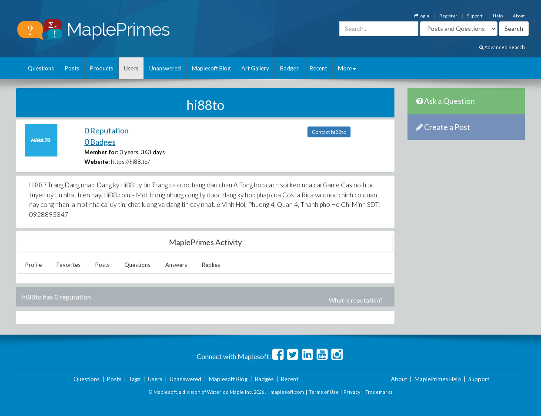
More (347, 68)
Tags (134, 379)
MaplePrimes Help (437, 379)
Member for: (101, 152)
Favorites (68, 264)
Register (448, 15)
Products (101, 68)
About (519, 15)
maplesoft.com (287, 392)
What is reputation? (356, 300)
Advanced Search (502, 47)
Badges (289, 68)
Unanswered (165, 68)
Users (131, 68)
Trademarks (379, 392)
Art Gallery (255, 68)
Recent (318, 68)
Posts (72, 68)
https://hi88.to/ (130, 161)
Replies (211, 264)
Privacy (352, 392)
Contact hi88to (329, 132)
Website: (97, 161)
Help (498, 15)
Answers (176, 264)
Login (421, 15)
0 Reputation (106, 130)
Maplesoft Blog (211, 68)
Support (475, 15)
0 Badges (100, 141)
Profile (33, 264)
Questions (41, 68)
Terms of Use (324, 392)
